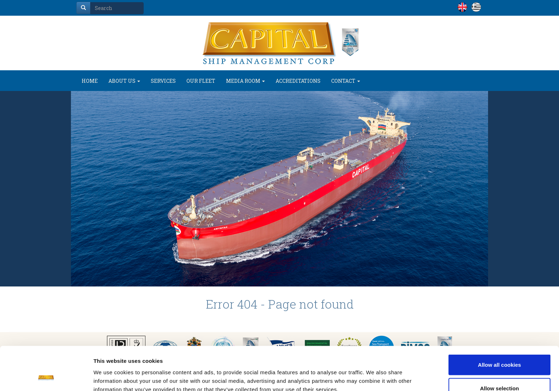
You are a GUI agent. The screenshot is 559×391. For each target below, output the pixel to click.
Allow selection (499, 349)
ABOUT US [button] (124, 80)
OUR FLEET (200, 80)
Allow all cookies (499, 325)
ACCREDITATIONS (298, 80)
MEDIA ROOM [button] (245, 80)
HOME (90, 80)
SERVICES (163, 80)
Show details (374, 373)
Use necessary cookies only (499, 372)
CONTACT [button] (345, 80)
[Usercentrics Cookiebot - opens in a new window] (46, 377)
